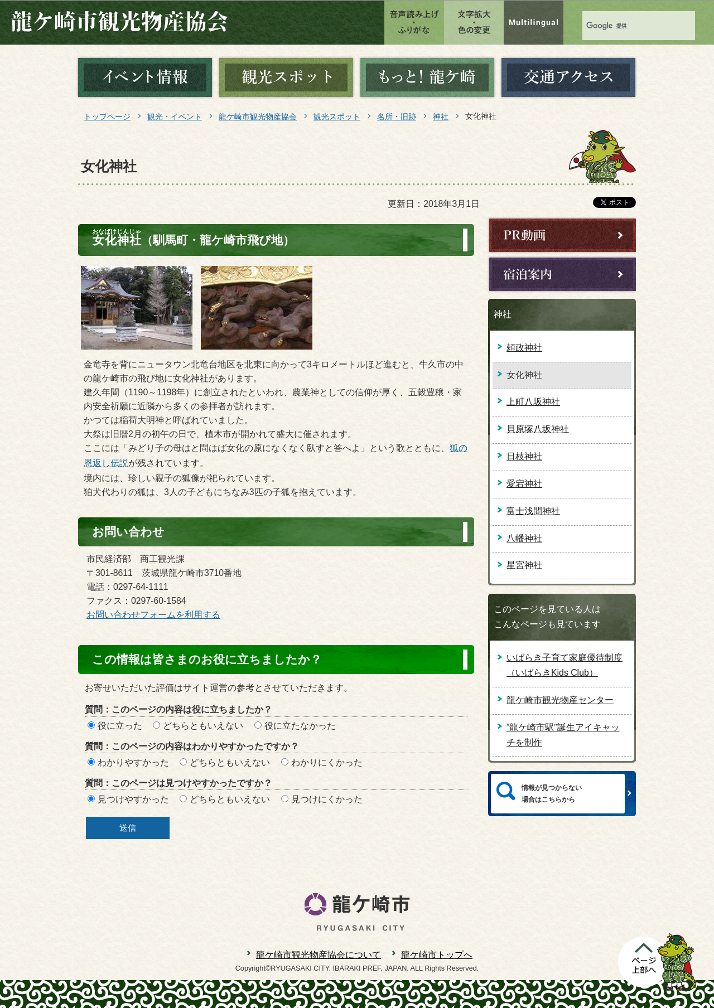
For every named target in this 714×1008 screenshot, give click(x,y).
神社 (440, 116)
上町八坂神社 (533, 401)
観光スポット (336, 116)
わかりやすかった (133, 762)
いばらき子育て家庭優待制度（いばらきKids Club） (564, 665)
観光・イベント (174, 116)
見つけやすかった (133, 799)
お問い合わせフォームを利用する (153, 614)
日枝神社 (524, 456)
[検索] (613, 25)
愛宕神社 (524, 483)
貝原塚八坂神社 (537, 429)
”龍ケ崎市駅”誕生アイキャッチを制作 (563, 735)
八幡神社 (524, 538)
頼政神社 (524, 347)
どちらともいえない (203, 725)
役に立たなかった (300, 725)
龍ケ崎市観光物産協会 (258, 116)
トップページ (107, 116)
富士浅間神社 (533, 511)
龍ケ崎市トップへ (436, 954)
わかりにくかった (327, 762)
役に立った (120, 725)
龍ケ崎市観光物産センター (560, 700)
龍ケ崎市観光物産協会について (318, 954)
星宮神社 (524, 565)
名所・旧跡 (396, 116)
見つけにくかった (327, 799)
